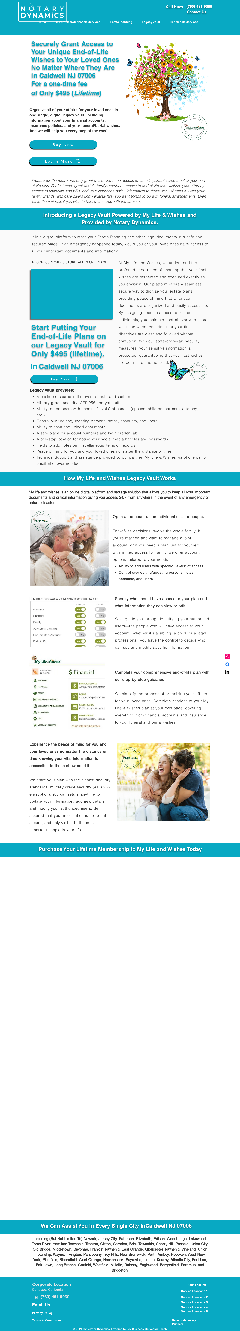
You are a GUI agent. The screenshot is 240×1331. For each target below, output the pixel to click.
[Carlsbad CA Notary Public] (227, 656)
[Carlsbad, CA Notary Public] (227, 664)
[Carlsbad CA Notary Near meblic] (227, 672)
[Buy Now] (63, 144)
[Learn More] (63, 161)
